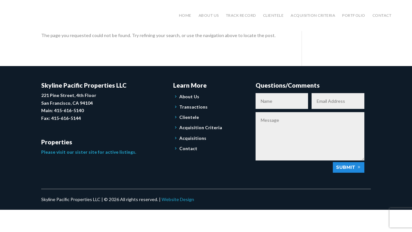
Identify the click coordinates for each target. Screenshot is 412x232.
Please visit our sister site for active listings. (88, 152)
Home (185, 15)
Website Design (178, 199)
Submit (345, 167)
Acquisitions (192, 138)
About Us (209, 15)
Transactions (193, 107)
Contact (382, 15)
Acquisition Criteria (313, 15)
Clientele (273, 15)
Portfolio (353, 15)
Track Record (241, 15)
